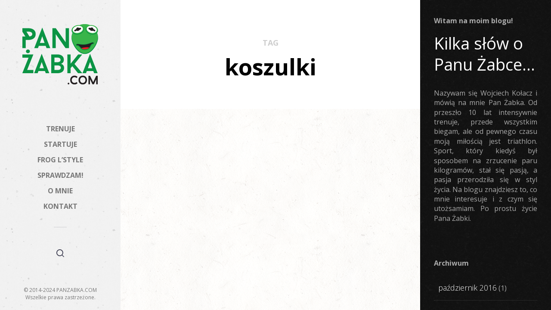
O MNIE (60, 190)
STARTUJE (60, 144)
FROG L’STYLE (60, 159)
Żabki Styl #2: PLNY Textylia (189, 241)
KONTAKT (60, 206)
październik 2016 (467, 287)
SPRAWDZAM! (60, 175)
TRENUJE (60, 128)
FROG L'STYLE (179, 217)
